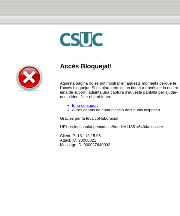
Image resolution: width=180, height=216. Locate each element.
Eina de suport (85, 105)
